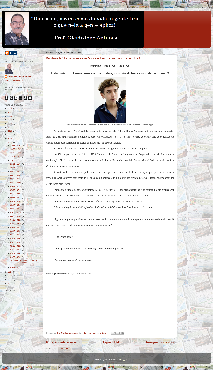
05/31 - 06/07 (16, 201)
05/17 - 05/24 (16, 205)
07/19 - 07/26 (16, 186)
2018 (10, 131)
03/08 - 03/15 (16, 235)
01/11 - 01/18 (16, 267)
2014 (10, 272)
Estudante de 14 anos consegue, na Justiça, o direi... (24, 261)
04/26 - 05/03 (16, 216)
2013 (10, 276)
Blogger (123, 359)
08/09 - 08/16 (16, 179)
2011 (10, 283)
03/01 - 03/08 (16, 238)
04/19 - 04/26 (16, 220)
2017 (10, 135)
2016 (10, 138)
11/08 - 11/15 (16, 160)
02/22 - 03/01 (16, 242)
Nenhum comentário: (98, 333)
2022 (10, 120)
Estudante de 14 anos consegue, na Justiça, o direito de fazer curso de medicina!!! (93, 58)
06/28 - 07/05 (16, 194)
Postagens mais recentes (61, 342)
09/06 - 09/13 (16, 171)
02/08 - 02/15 (16, 250)
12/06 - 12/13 (16, 157)
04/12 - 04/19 (16, 224)
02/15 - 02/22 (16, 246)
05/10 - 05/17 (16, 209)
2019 (10, 127)
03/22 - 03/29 (16, 227)
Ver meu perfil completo (15, 80)
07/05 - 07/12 (16, 190)
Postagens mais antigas (159, 342)
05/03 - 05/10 (16, 212)
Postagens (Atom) (61, 348)
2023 (10, 116)
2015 (10, 142)
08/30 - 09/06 (16, 175)
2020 (10, 123)
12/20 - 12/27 (16, 149)
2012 (10, 279)
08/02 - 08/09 (16, 183)
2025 (10, 112)
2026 (10, 109)
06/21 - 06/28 (16, 197)
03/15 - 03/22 (16, 231)
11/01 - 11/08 (16, 164)
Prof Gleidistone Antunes (19, 77)
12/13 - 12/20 (16, 153)
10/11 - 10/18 (16, 168)
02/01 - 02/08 (16, 253)
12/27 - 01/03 (16, 145)
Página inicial (111, 342)
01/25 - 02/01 (16, 257)
